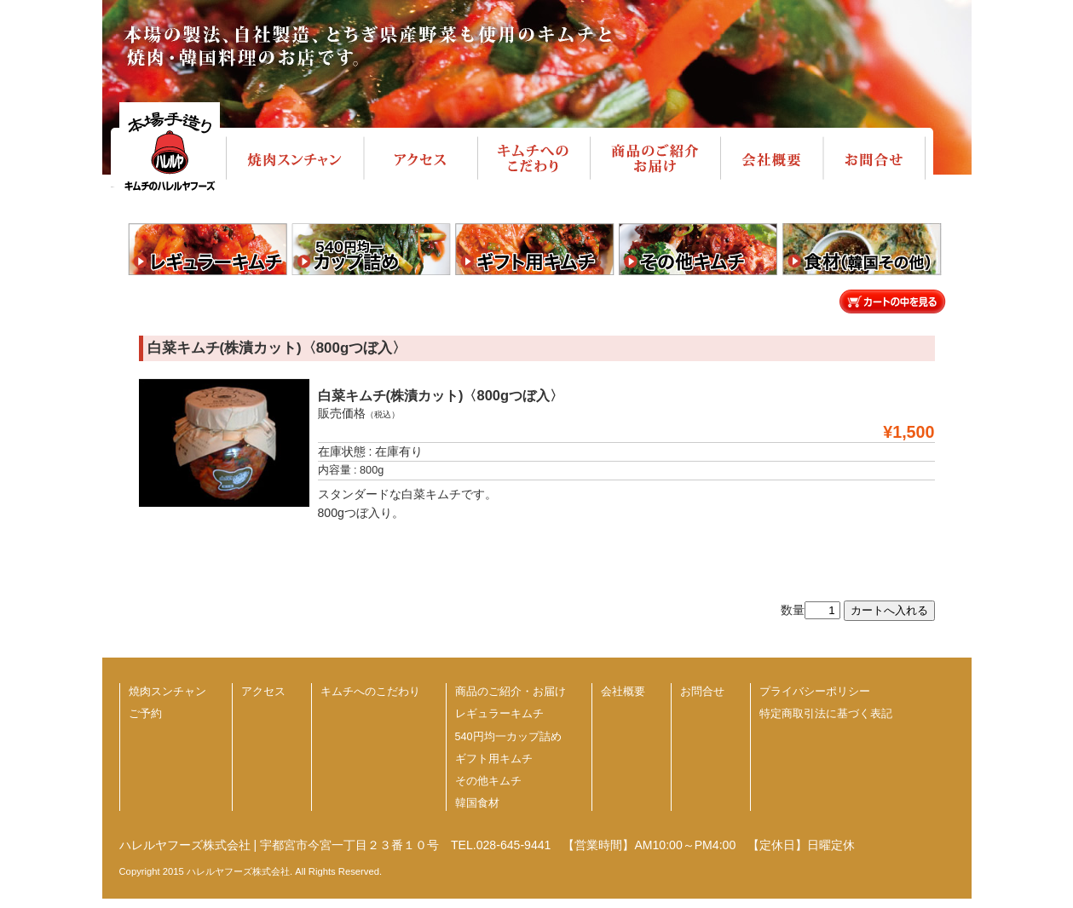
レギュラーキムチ (499, 714)
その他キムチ (488, 781)
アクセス (263, 692)
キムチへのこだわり (370, 692)
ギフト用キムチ (494, 759)
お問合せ (702, 692)
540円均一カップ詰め (508, 737)
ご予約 (145, 714)
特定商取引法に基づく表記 (825, 714)
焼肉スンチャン (167, 692)
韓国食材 (477, 803)
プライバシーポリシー (814, 692)
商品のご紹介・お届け (510, 692)
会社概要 (623, 692)
